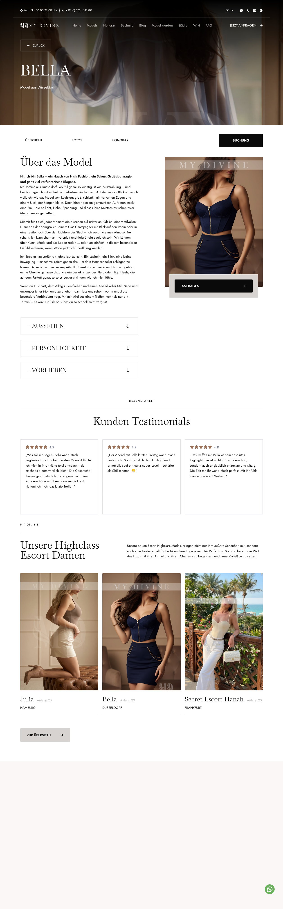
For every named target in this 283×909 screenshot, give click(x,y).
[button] (229, 10)
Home (76, 25)
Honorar (109, 25)
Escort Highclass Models (165, 545)
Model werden (162, 25)
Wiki (196, 25)
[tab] (33, 140)
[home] (39, 25)
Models (92, 25)
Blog (142, 25)
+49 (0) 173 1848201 (79, 10)
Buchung (127, 25)
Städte (182, 25)
